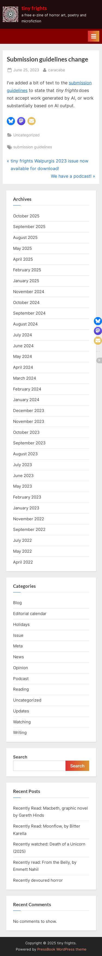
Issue (18, 635)
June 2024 (23, 345)
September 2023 (29, 442)
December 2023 (28, 410)
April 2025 (23, 259)
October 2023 (26, 432)
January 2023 (26, 508)
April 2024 (23, 367)
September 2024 (29, 313)
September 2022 (29, 529)
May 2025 (22, 248)
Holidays (21, 624)
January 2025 (26, 280)
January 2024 (26, 399)
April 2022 (23, 562)
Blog (17, 602)
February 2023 (27, 497)
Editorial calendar (30, 613)
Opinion (20, 667)
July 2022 (22, 540)
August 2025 (25, 237)
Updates (21, 711)
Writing (20, 732)
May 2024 (22, 356)
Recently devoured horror (38, 880)
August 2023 (25, 453)
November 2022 (28, 518)
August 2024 (25, 324)
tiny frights (34, 8)
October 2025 (26, 216)
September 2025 (29, 226)
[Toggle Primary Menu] (93, 36)
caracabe (56, 69)
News (18, 656)
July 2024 (22, 334)
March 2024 (24, 378)
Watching (22, 721)
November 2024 (28, 291)
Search (20, 757)
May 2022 (22, 551)
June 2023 (23, 475)
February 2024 (27, 389)
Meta (18, 645)
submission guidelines (32, 147)
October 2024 (26, 302)
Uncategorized (26, 135)
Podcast (21, 678)
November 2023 (28, 421)
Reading (21, 689)
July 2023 (22, 464)
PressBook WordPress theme (61, 949)
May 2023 (22, 486)
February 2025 (27, 269)
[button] (11, 121)
